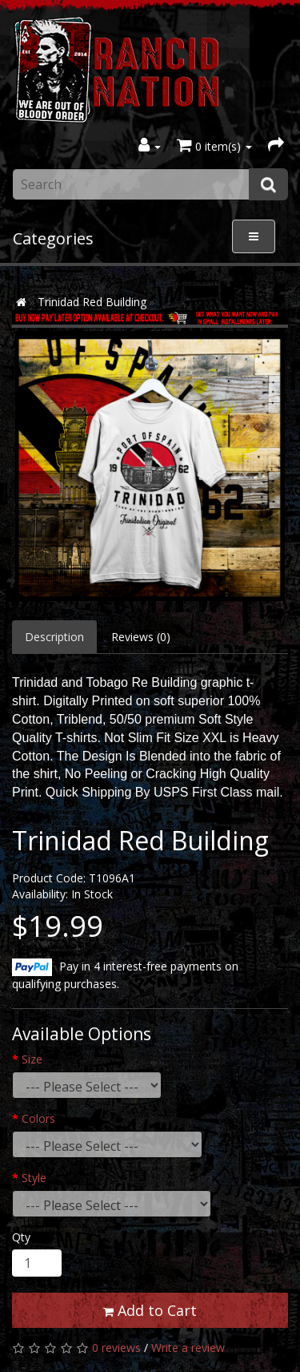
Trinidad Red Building (92, 301)
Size (32, 1059)
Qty (21, 1237)
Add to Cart (150, 1310)
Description (54, 636)
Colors (38, 1118)
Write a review (188, 1347)
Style (34, 1177)
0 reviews (116, 1347)
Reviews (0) (140, 636)
